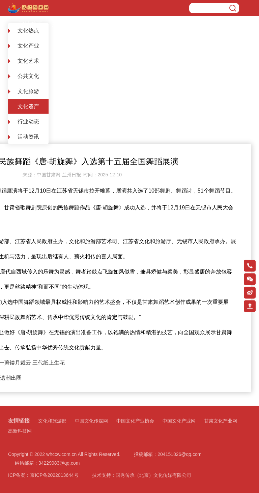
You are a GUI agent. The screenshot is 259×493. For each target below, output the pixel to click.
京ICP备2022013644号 (54, 475)
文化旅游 (28, 91)
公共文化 (28, 76)
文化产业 (28, 46)
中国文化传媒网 (91, 421)
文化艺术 (28, 61)
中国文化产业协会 (135, 421)
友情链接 (19, 421)
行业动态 (28, 121)
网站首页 (30, 24)
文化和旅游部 (52, 421)
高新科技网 (20, 431)
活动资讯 (28, 137)
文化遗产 (63, 24)
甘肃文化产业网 (220, 421)
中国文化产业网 (179, 421)
